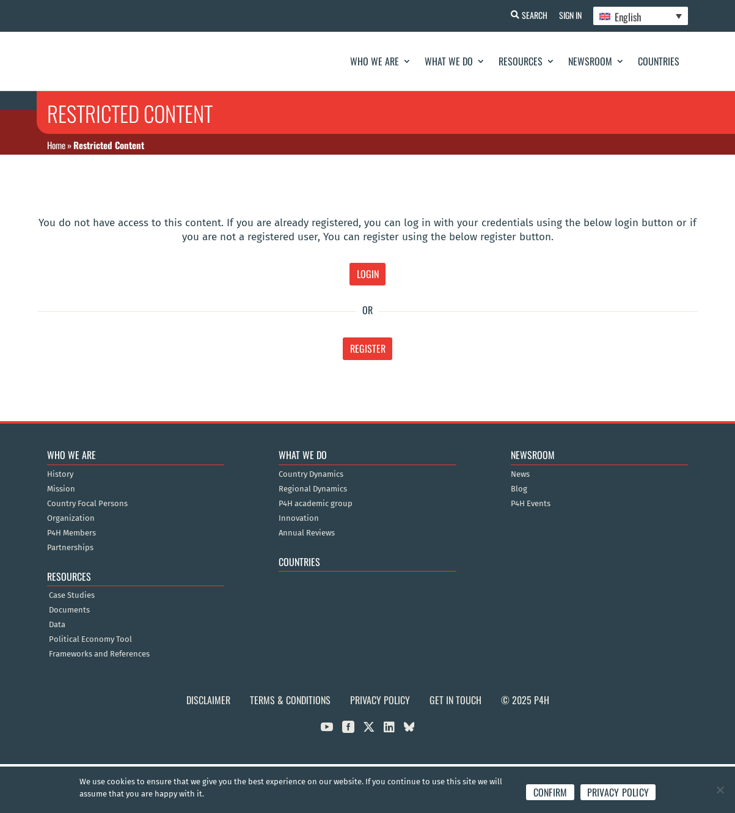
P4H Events (530, 503)
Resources (521, 61)
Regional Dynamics (313, 489)
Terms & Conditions (290, 700)
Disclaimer (208, 700)
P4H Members (71, 533)
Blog (519, 489)
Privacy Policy (380, 700)
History (60, 474)
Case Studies (72, 595)
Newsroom (590, 61)
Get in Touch (455, 700)
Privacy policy (618, 792)
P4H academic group (316, 503)
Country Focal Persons (87, 503)
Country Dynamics (311, 474)
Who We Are (374, 61)
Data (57, 624)
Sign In (569, 15)
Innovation (299, 518)
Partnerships (70, 547)
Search (533, 15)
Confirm (550, 792)
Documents (69, 610)
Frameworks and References (99, 654)
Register (368, 348)
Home (56, 145)
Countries (658, 61)
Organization (71, 518)
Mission (61, 489)
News (520, 474)
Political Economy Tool (90, 639)
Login (368, 274)
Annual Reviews (307, 533)
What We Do (449, 61)
